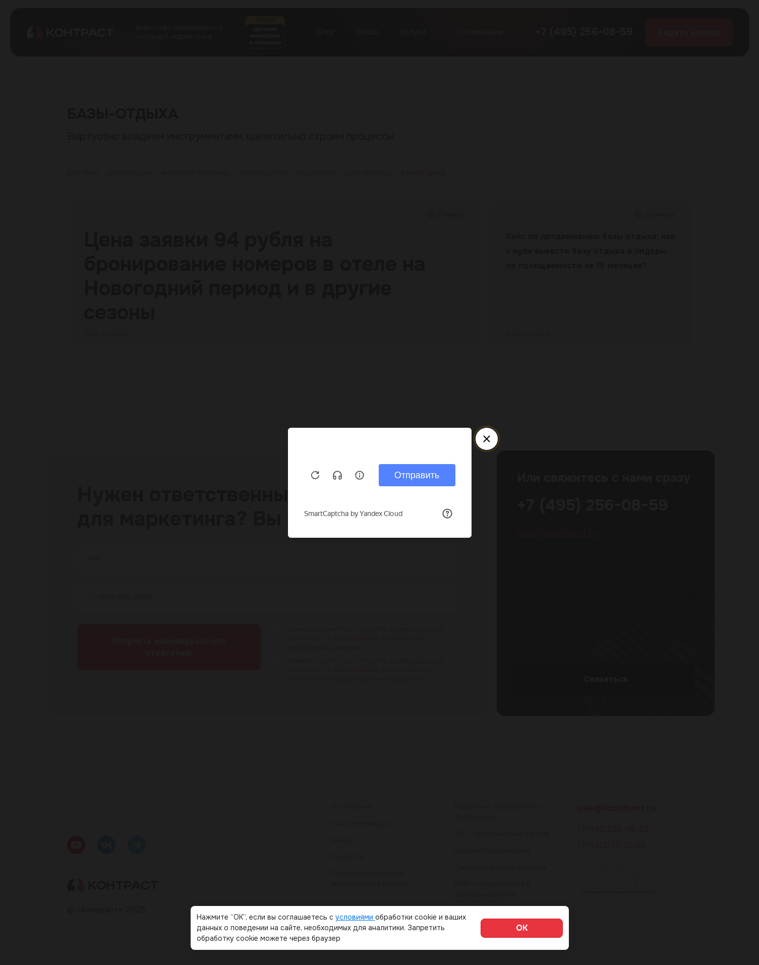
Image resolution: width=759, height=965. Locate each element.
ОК (522, 928)
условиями (355, 917)
